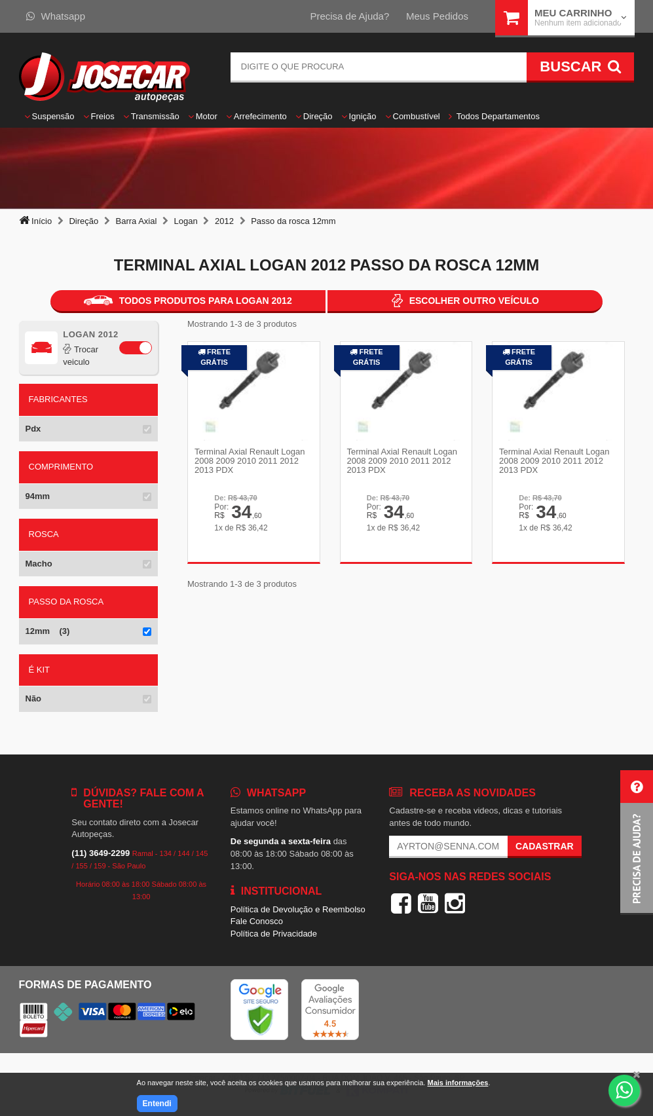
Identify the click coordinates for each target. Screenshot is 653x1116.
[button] (636, 842)
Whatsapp (56, 16)
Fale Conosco (257, 921)
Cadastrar (544, 846)
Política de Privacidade (274, 934)
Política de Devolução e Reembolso (298, 909)
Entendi (157, 1103)
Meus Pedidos (437, 16)
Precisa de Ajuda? (349, 16)
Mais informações (457, 1083)
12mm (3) (48, 631)
